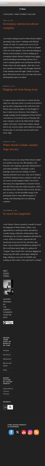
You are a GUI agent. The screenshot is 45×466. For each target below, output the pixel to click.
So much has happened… (18, 213)
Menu (22, 9)
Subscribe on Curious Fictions (8, 391)
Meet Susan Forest (6, 273)
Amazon (6, 350)
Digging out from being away (20, 89)
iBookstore (7, 359)
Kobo (5, 370)
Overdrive (6, 355)
